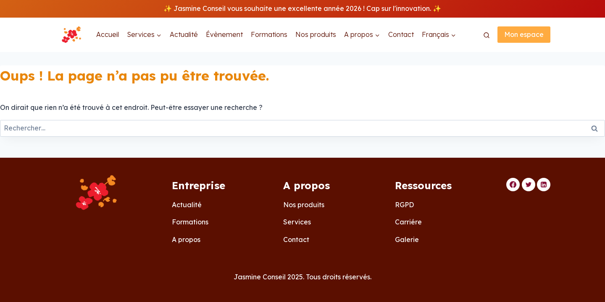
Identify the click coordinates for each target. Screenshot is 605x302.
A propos (186, 239)
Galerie (407, 239)
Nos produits (315, 34)
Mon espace (524, 34)
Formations (269, 34)
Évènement (224, 34)
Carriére (408, 222)
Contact (401, 34)
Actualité (184, 34)
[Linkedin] (543, 184)
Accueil (107, 34)
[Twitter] (528, 184)
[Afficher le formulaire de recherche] (486, 35)
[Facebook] (513, 184)
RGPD (404, 204)
